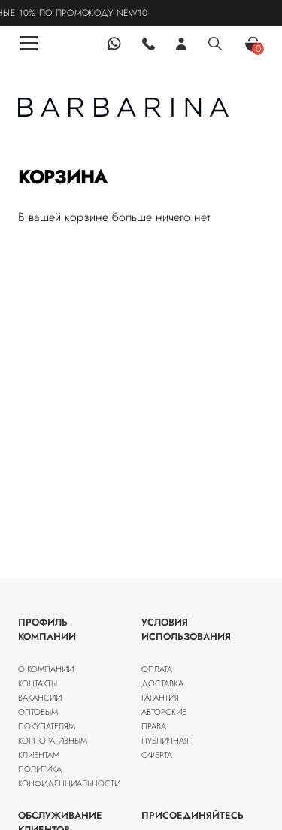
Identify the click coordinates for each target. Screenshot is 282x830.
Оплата (156, 669)
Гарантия (160, 698)
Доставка (162, 683)
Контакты (37, 683)
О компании (46, 669)
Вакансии (40, 698)
